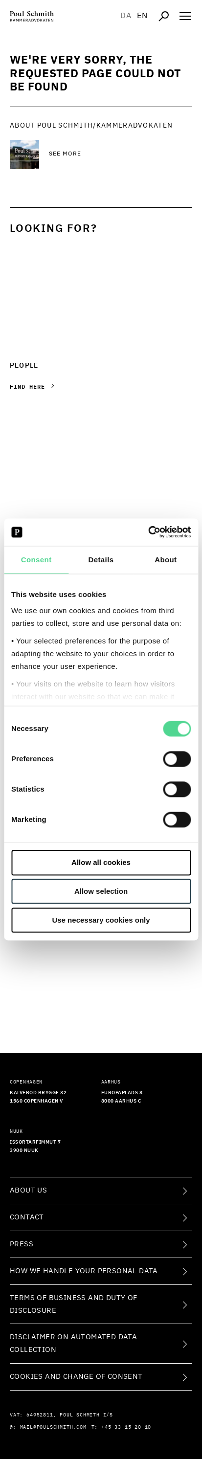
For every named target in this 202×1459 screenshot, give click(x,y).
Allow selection (101, 891)
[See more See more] (120, 154)
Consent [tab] (36, 559)
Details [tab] (100, 559)
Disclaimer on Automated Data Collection (73, 1343)
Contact (27, 1217)
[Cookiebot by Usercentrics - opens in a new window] (148, 532)
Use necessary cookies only (101, 920)
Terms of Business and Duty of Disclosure (73, 1304)
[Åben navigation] (185, 16)
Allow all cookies (101, 863)
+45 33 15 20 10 (126, 1427)
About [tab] (166, 559)
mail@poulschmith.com (53, 1427)
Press (21, 1244)
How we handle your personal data (84, 1271)
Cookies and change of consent (76, 1376)
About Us (28, 1190)
